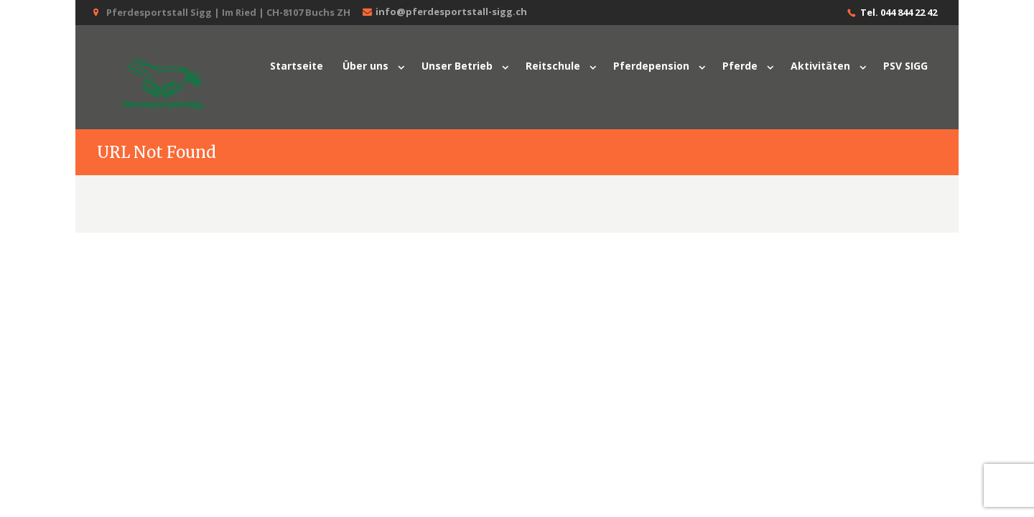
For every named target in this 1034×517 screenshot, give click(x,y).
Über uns (365, 66)
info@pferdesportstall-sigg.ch (443, 12)
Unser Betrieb (457, 66)
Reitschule (553, 66)
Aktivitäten (820, 66)
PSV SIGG (905, 66)
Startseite (296, 66)
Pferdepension (651, 66)
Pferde (740, 66)
